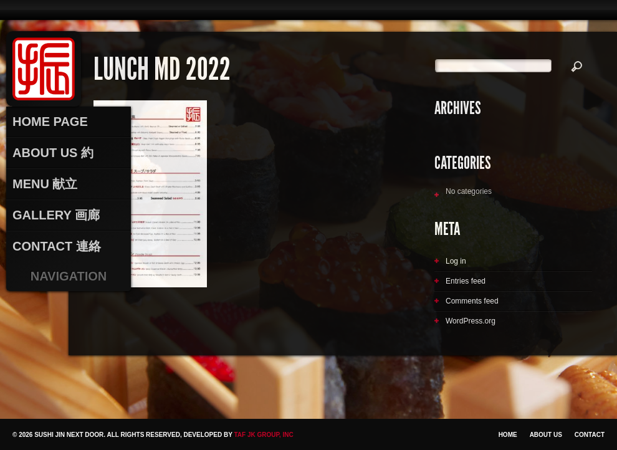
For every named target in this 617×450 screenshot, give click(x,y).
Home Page (50, 121)
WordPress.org (470, 321)
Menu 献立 (44, 184)
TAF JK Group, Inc (263, 434)
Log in (456, 261)
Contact (590, 434)
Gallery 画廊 (56, 215)
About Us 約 (52, 153)
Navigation (69, 276)
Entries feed (465, 281)
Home (508, 434)
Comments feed (472, 301)
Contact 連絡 (56, 246)
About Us (546, 434)
